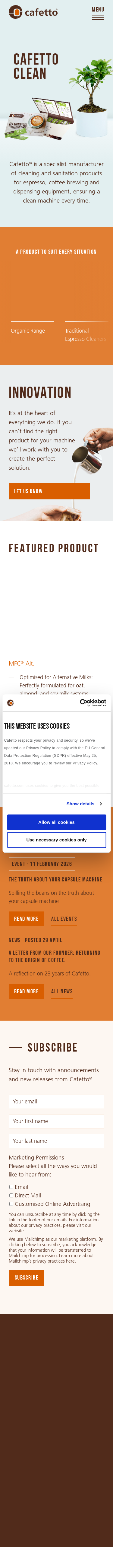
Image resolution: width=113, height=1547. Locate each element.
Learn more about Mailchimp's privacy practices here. (51, 1258)
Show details (81, 803)
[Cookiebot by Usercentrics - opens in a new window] (80, 703)
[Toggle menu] (98, 14)
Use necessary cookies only (56, 840)
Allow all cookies (56, 822)
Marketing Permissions (36, 1157)
